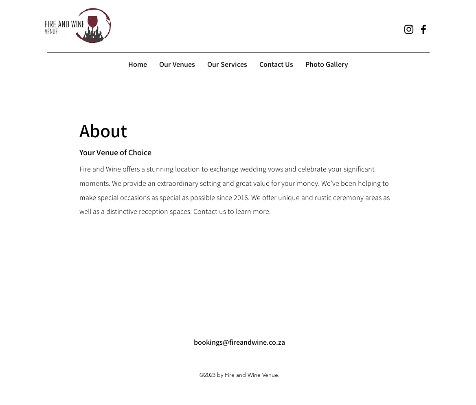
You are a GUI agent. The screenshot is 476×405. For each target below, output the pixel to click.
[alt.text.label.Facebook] (423, 29)
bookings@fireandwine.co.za (239, 342)
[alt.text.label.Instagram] (409, 29)
